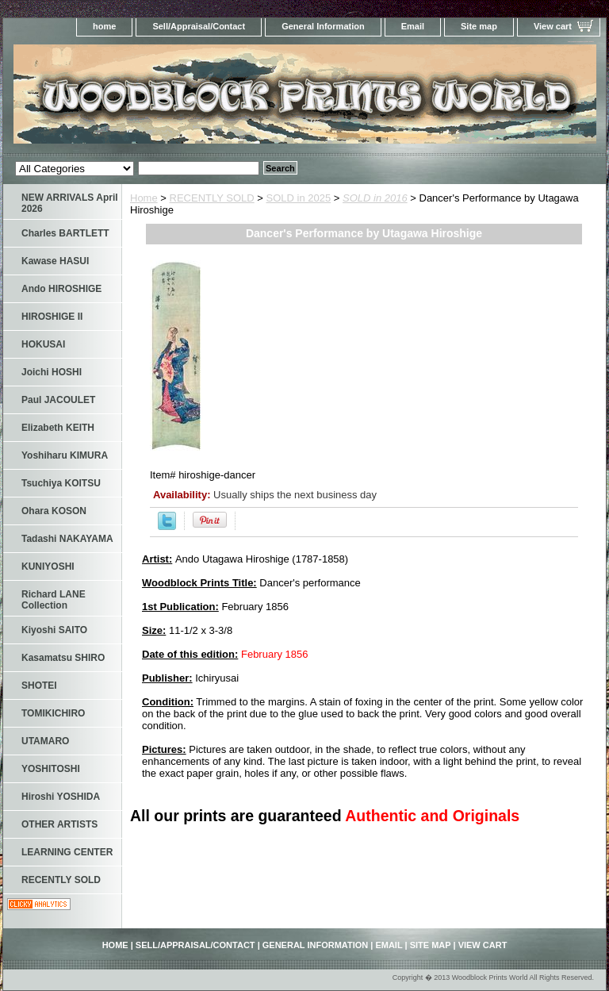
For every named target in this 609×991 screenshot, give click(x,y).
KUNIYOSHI (48, 566)
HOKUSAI (43, 344)
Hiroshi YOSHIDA (60, 796)
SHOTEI (39, 685)
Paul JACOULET (58, 399)
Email (412, 26)
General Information (323, 26)
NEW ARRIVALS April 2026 (69, 203)
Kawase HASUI (55, 261)
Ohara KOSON (53, 511)
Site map (479, 26)
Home (144, 198)
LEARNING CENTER (67, 852)
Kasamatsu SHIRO (63, 657)
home (104, 26)
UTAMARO (45, 741)
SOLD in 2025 (298, 198)
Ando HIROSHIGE (61, 288)
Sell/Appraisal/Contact (198, 26)
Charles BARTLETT (65, 233)
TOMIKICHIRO (53, 713)
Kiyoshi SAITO (54, 630)
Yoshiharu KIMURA (64, 455)
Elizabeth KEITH (57, 427)
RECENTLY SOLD (212, 198)
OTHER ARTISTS (59, 824)
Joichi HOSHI (51, 372)
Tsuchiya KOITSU (61, 483)
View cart (553, 26)
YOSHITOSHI (50, 768)
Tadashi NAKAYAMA (67, 538)
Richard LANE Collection (53, 600)
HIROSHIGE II (51, 316)
